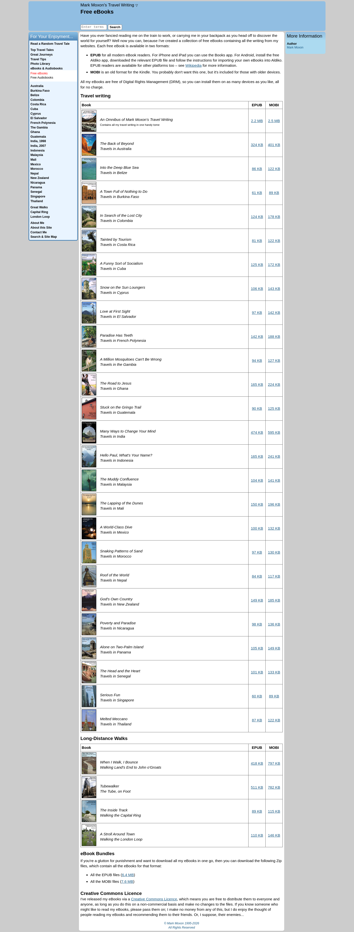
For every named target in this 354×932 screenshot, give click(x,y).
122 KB (274, 169)
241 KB (274, 456)
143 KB (274, 288)
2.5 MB (274, 121)
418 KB (257, 763)
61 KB (257, 193)
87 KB (257, 720)
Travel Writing (109, 4)
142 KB (274, 312)
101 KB (257, 672)
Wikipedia (193, 65)
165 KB (257, 384)
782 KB (274, 787)
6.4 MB (128, 875)
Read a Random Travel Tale (50, 43)
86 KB (257, 169)
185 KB (274, 600)
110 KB (257, 835)
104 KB (257, 480)
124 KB (257, 217)
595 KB (274, 432)
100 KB (257, 528)
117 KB (274, 576)
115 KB (274, 811)
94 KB (257, 360)
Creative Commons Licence (154, 899)
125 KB (257, 264)
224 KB (274, 384)
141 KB (274, 480)
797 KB (274, 763)
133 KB (274, 672)
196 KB (274, 504)
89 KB (274, 193)
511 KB (257, 787)
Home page (54, 16)
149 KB (257, 600)
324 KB (257, 145)
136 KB (274, 624)
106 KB (257, 288)
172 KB (274, 264)
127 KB (274, 360)
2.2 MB (257, 121)
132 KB (274, 528)
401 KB (274, 145)
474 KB (257, 432)
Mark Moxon (295, 47)
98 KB (257, 624)
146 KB (274, 835)
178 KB (274, 217)
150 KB (257, 504)
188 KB (274, 336)
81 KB (257, 240)
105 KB (257, 648)
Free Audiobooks (41, 77)
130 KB (274, 552)
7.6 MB (127, 881)
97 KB (257, 312)
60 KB (257, 696)
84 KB (257, 576)
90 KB (257, 408)
